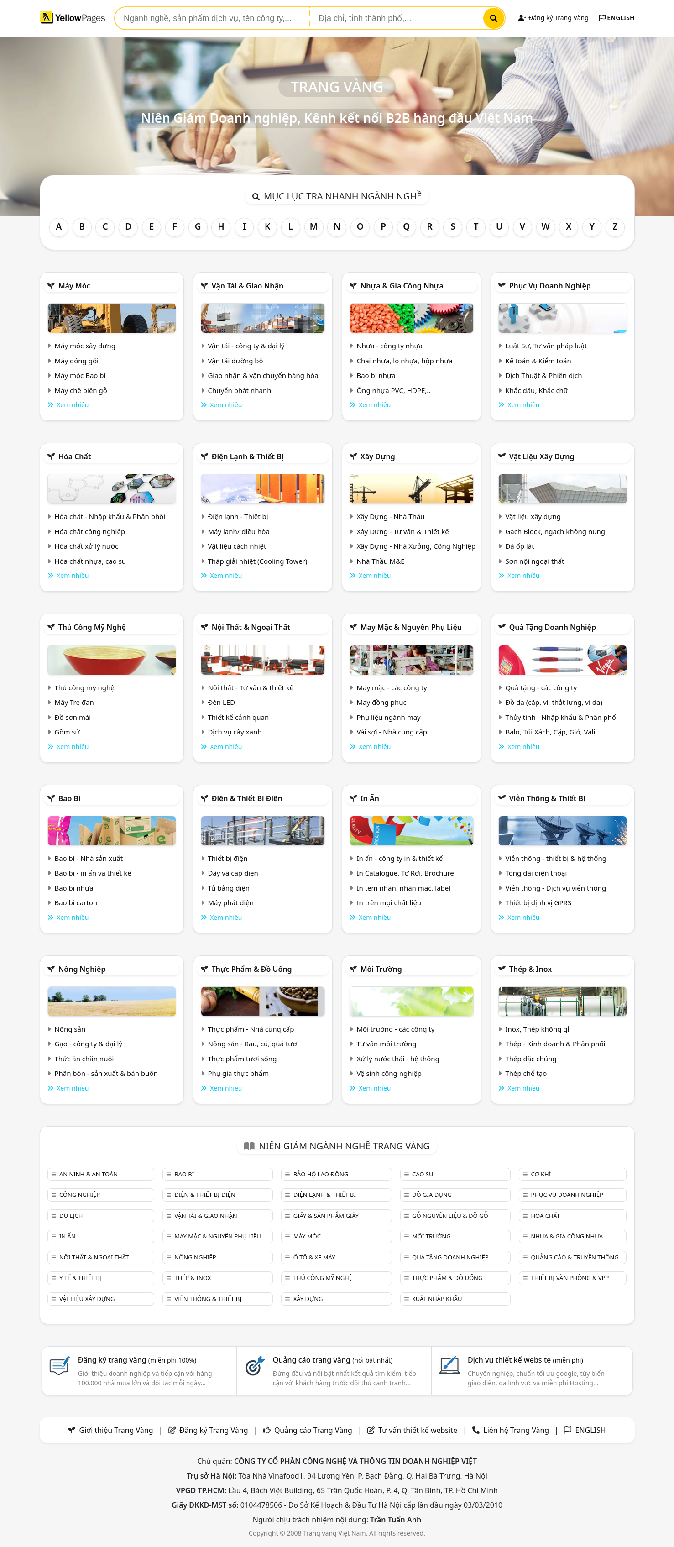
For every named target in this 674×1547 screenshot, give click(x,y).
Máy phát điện (231, 902)
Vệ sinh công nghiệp (389, 1073)
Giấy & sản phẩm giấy (326, 1215)
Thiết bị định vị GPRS (538, 902)
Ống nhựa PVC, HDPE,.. (393, 390)
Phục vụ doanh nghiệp (550, 286)
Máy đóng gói (76, 360)
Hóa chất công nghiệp (89, 531)
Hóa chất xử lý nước (86, 546)
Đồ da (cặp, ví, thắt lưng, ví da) (553, 702)
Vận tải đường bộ (235, 360)
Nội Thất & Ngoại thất (251, 627)
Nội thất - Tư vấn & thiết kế (250, 687)
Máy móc (74, 286)
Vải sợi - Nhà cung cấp (391, 731)
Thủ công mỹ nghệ (92, 627)
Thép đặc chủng (530, 1058)
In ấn (370, 798)
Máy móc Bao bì (79, 375)
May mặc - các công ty (391, 687)
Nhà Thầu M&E (380, 561)
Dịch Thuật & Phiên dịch (543, 375)
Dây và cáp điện (233, 872)
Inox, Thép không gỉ (537, 1028)
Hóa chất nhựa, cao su (90, 561)
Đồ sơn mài (72, 717)
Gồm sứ (66, 731)
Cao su (422, 1174)
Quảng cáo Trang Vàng (313, 1430)
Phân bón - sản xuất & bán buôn (105, 1073)
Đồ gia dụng (432, 1194)
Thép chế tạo (526, 1073)
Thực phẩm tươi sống (242, 1058)
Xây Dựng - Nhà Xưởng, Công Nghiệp (415, 546)
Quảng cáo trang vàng (332, 1360)
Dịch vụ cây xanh (234, 731)
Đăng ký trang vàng (137, 1360)
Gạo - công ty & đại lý (88, 1043)
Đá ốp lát (519, 546)
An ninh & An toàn (88, 1174)
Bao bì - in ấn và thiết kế (92, 872)
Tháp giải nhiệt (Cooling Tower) (257, 561)
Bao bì (69, 798)
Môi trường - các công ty (395, 1028)
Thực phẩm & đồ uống (252, 969)
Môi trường (381, 969)
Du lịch (71, 1215)
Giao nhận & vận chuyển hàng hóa (263, 375)
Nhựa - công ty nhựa (389, 345)
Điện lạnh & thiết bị (248, 456)
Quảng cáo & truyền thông (574, 1257)
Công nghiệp (79, 1194)
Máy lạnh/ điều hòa (238, 531)
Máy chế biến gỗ (80, 390)
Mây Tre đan (74, 702)
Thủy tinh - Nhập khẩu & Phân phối (561, 717)
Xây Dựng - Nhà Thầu (390, 516)
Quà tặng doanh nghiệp (552, 627)
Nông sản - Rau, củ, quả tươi (253, 1043)
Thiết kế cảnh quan (238, 717)
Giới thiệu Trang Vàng (116, 1430)
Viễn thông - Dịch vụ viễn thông (555, 887)
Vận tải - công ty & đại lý (246, 345)
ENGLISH (617, 17)
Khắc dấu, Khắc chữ (536, 390)
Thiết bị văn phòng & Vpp (570, 1278)
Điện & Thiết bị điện (247, 798)
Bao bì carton (75, 902)
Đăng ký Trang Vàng (553, 17)
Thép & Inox (530, 969)
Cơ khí (541, 1174)
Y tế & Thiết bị (80, 1278)
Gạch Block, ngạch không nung (555, 531)
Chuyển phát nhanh (239, 390)
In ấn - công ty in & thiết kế (399, 858)
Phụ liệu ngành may (388, 717)
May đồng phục (381, 702)
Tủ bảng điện (229, 887)
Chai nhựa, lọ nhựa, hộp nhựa (404, 360)
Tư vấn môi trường (386, 1043)
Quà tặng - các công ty (541, 687)
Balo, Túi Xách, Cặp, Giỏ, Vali (550, 731)
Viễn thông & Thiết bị (547, 798)
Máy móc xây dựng (84, 345)
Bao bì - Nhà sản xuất (88, 858)
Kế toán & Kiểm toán (538, 360)
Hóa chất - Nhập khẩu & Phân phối (109, 516)
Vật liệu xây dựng (542, 456)
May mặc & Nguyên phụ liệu (411, 627)
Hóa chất (74, 456)
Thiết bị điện (227, 858)
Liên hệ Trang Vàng (516, 1430)
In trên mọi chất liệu (388, 902)
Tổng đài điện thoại (536, 872)
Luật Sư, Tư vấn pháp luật (546, 345)
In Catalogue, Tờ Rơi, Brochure (405, 872)
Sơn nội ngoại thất (534, 561)
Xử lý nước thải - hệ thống (397, 1058)
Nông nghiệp (82, 969)
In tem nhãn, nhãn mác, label (403, 887)
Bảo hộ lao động (321, 1174)
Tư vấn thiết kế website (418, 1430)
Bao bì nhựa (375, 375)
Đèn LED (221, 702)
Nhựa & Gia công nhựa (402, 286)
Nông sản (69, 1028)
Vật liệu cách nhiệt (237, 546)
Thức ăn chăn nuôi (84, 1058)
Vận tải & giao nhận (247, 286)
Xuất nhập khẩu (437, 1299)
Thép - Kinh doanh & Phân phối (555, 1043)
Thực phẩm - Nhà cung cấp (251, 1028)
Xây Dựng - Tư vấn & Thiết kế (402, 531)
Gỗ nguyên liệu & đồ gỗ (450, 1215)
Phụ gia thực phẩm (238, 1073)
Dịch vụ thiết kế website (525, 1360)
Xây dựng (378, 456)
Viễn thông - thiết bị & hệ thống (555, 858)
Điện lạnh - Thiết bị (238, 516)
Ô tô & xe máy (314, 1257)
